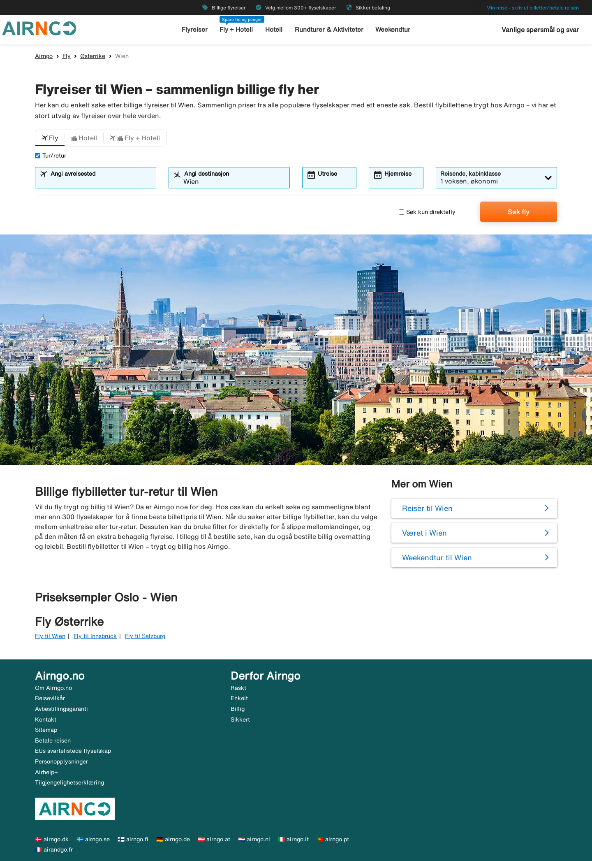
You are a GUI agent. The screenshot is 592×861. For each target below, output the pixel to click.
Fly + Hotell (236, 29)
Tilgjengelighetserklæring (69, 782)
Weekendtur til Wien (437, 557)
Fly (66, 56)
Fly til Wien (50, 636)
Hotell (273, 29)
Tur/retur (50, 155)
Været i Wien (424, 532)
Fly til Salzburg (145, 636)
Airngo (44, 56)
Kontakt (45, 719)
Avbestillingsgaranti (61, 709)
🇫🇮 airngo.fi (133, 839)
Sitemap (46, 730)
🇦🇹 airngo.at (214, 839)
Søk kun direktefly (427, 212)
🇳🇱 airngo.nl (254, 839)
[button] (50, 138)
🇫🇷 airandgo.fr (54, 849)
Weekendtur (392, 29)
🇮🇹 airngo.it (293, 839)
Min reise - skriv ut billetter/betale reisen (532, 7)
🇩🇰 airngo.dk (52, 839)
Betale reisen (53, 740)
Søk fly (519, 212)
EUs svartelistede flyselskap (73, 751)
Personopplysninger (61, 761)
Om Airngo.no (53, 688)
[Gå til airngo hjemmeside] (39, 27)
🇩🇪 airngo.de (173, 839)
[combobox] (101, 181)
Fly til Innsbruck (95, 636)
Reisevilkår (50, 698)
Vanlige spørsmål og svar (540, 29)
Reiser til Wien (427, 508)
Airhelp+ (46, 772)
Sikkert (240, 719)
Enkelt (239, 698)
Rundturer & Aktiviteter (329, 29)
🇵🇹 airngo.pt (333, 839)
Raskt (238, 688)
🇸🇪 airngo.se (93, 839)
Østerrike (92, 56)
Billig (238, 709)
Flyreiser (195, 29)
